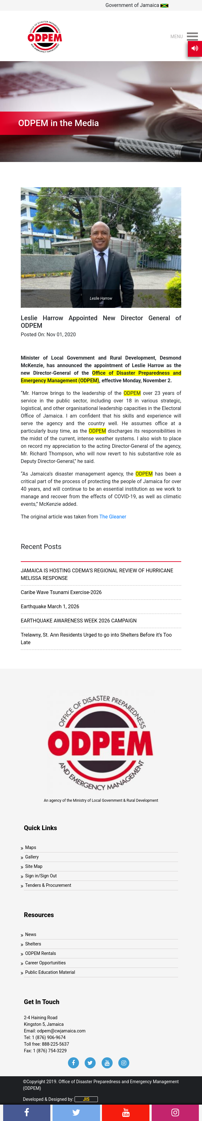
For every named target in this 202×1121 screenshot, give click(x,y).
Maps (30, 847)
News (30, 934)
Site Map (33, 866)
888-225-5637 (55, 1044)
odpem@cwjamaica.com (61, 1030)
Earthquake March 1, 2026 (50, 607)
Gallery (32, 856)
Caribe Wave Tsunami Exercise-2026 (61, 592)
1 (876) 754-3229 (50, 1050)
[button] (177, 36)
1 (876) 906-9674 (48, 1037)
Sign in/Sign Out (41, 875)
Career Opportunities (45, 962)
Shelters (33, 943)
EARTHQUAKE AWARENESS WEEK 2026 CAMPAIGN (79, 621)
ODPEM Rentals (40, 953)
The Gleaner (112, 517)
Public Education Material (50, 972)
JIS (86, 1099)
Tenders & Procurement (48, 885)
